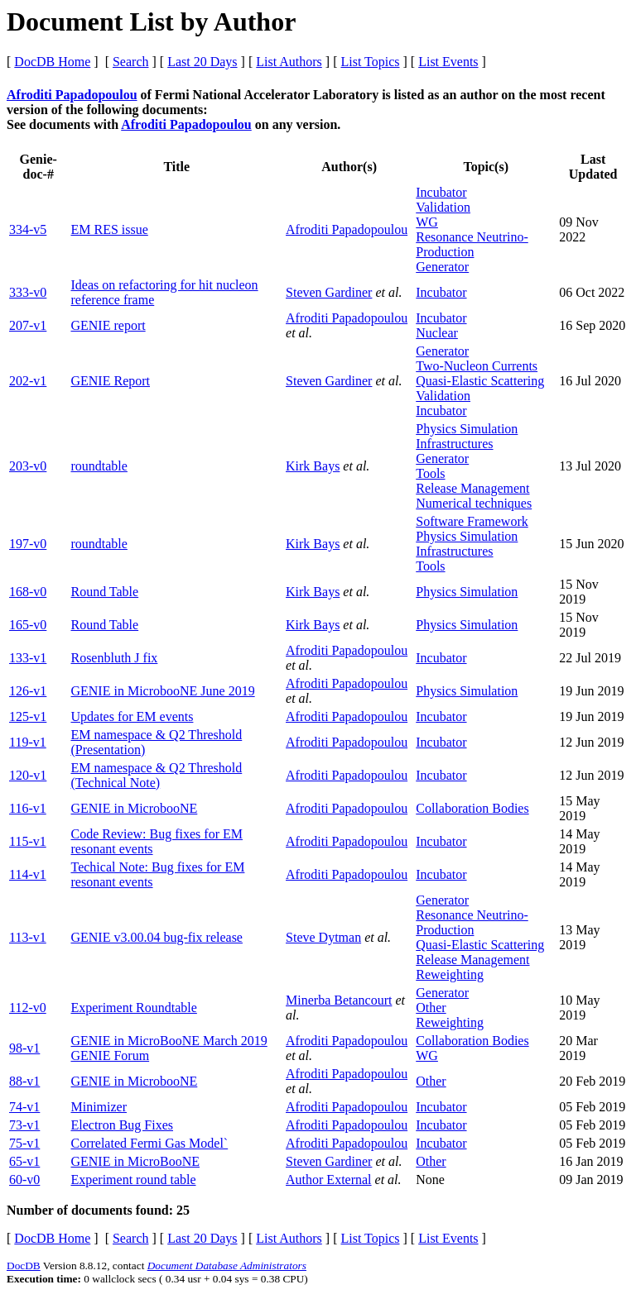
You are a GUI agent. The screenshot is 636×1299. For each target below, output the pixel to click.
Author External (329, 1179)
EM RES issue (108, 229)
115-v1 (27, 841)
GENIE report (107, 325)
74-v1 (24, 1107)
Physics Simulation (467, 429)
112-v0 (27, 1008)
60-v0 (24, 1179)
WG (427, 222)
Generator (442, 267)
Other (431, 1008)
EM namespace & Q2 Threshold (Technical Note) (156, 775)
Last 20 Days (202, 62)
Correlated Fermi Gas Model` (149, 1143)
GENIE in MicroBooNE (135, 1161)
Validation (443, 207)
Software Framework (472, 521)
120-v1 (27, 775)
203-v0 (27, 466)
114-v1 (27, 874)
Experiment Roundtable (133, 1008)
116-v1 (27, 808)
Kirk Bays (313, 466)
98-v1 (24, 1048)
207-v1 (27, 325)
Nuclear (437, 333)
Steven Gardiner (329, 292)
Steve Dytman (323, 937)
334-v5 (27, 229)
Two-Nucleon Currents (476, 366)
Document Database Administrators (226, 1265)
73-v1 (24, 1125)
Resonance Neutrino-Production (472, 244)
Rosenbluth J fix (113, 658)
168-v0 (27, 592)
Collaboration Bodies (472, 808)
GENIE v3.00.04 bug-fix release (156, 937)
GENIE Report (110, 381)
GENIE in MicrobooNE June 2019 (162, 691)
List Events (448, 62)
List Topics (369, 62)
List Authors (289, 62)
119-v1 (27, 742)
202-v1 (27, 381)
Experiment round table (132, 1179)
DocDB (24, 1265)
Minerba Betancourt (339, 1000)
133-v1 (27, 658)
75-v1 (24, 1143)
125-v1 (27, 716)
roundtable (98, 466)
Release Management (472, 488)
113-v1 (27, 937)
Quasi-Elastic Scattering (480, 381)
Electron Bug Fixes (121, 1125)
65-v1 (24, 1161)
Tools (430, 473)
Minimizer (98, 1107)
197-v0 (27, 544)
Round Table (104, 592)
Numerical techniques (474, 503)
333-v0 (27, 292)
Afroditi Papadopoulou (72, 95)
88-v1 (24, 1081)
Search (131, 62)
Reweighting (450, 974)
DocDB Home (52, 62)
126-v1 (27, 691)
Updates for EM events (131, 716)
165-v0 (27, 625)
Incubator (441, 192)
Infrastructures (454, 444)
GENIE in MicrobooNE (133, 808)
